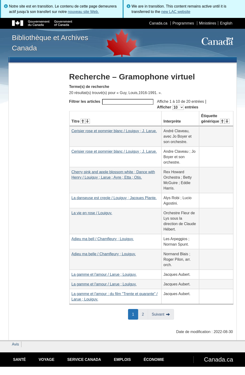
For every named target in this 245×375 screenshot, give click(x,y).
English (226, 23)
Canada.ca (158, 23)
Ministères (207, 23)
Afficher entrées (177, 107)
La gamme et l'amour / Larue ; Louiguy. (104, 274)
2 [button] (145, 314)
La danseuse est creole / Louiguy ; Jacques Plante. (114, 198)
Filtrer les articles (111, 102)
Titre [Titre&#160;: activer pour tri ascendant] (81, 121)
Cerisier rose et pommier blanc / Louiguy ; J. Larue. (114, 131)
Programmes (183, 23)
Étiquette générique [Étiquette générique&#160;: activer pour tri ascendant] (215, 118)
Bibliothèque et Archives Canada (50, 42)
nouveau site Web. (83, 12)
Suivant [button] (158, 314)
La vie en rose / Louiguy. (92, 213)
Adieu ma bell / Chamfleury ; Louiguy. (103, 239)
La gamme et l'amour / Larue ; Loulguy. (104, 284)
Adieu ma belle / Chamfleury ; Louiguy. (104, 254)
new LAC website (175, 12)
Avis (15, 344)
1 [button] (135, 314)
